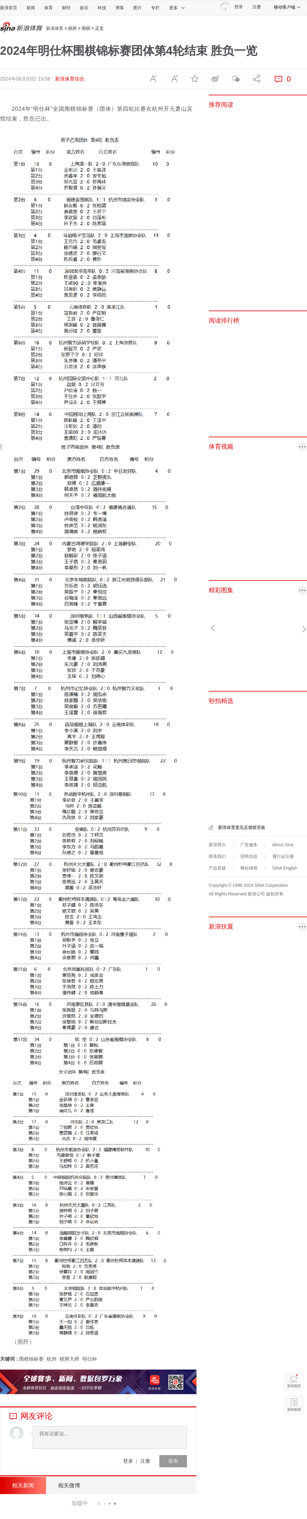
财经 (66, 7)
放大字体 (174, 79)
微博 (215, 79)
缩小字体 (153, 79)
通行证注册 (283, 856)
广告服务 (249, 844)
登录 (128, 1461)
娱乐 (84, 7)
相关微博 (69, 1485)
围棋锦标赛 (31, 1359)
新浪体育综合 (69, 78)
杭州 (51, 1359)
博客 (119, 7)
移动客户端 (287, 7)
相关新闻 (23, 1485)
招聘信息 (249, 856)
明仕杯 (89, 1359)
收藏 (194, 79)
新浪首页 (8, 7)
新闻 (30, 7)
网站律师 (249, 868)
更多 (177, 7)
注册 (256, 7)
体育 (48, 7)
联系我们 (217, 856)
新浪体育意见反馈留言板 (241, 827)
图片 (137, 7)
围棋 (86, 28)
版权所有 (274, 893)
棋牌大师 (69, 1359)
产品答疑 (217, 868)
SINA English (284, 868)
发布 (173, 1461)
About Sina (282, 844)
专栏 (155, 7)
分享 (256, 79)
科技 (102, 7)
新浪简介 (217, 844)
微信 (235, 79)
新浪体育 (54, 28)
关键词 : (9, 1359)
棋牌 (72, 28)
